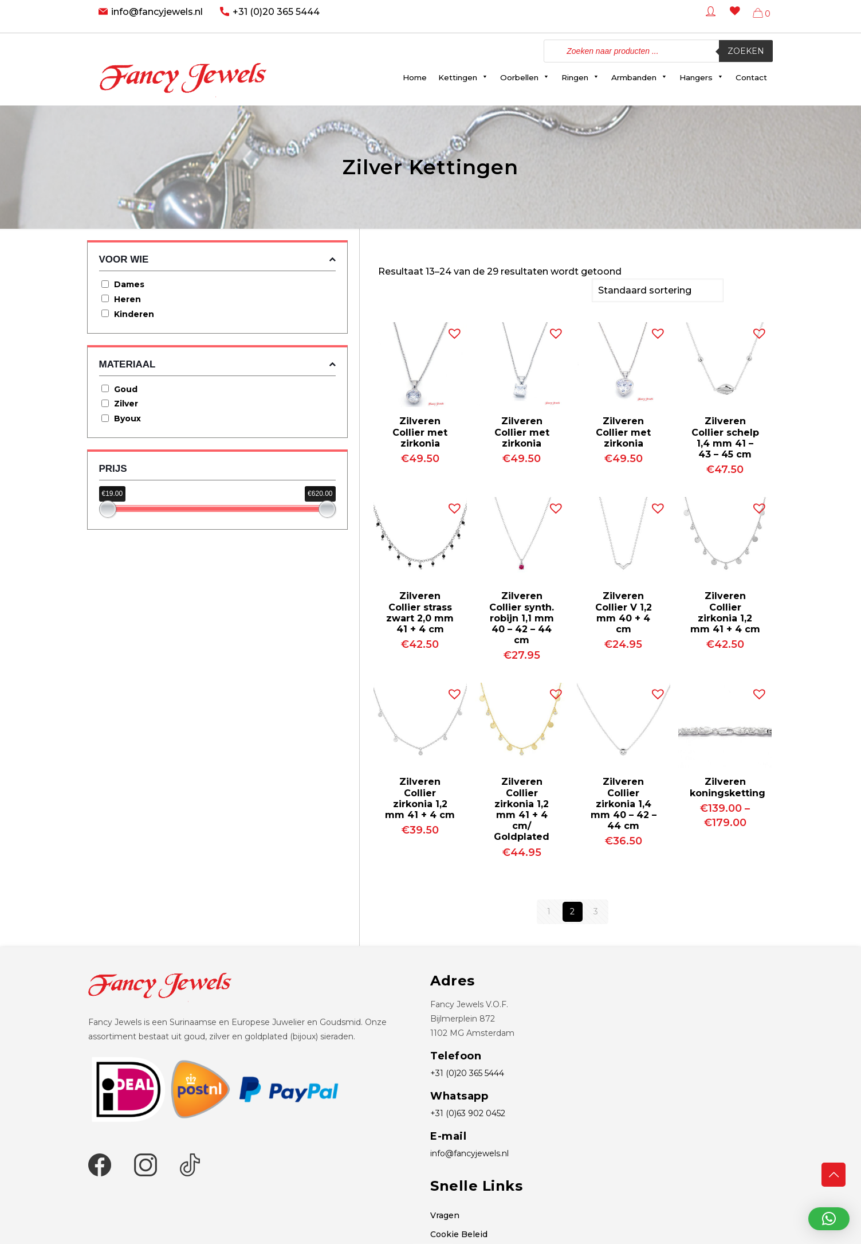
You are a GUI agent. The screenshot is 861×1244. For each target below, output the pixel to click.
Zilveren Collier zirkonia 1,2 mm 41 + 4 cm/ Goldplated (521, 808)
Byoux (127, 418)
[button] (452, 329)
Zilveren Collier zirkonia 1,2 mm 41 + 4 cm (725, 611)
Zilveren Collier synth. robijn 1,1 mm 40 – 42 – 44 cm (521, 616)
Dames (129, 284)
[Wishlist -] (732, 19)
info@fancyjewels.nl (157, 11)
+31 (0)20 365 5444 (276, 11)
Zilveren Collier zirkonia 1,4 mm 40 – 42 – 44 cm (623, 802)
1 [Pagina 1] (549, 910)
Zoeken (746, 51)
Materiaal (217, 364)
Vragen (444, 1214)
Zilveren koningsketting (727, 786)
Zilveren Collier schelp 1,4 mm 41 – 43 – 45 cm (725, 436)
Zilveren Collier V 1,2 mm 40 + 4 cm (623, 611)
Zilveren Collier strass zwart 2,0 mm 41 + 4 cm (420, 611)
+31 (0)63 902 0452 (467, 1112)
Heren (127, 299)
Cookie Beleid (458, 1233)
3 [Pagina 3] (595, 910)
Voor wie (217, 259)
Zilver (126, 403)
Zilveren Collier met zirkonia (419, 430)
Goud (125, 389)
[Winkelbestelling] (658, 290)
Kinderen (134, 314)
